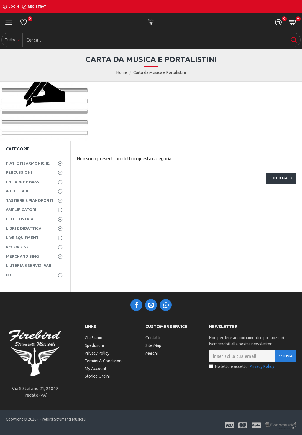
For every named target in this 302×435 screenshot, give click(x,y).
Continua (278, 178)
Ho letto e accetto (242, 366)
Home (121, 72)
